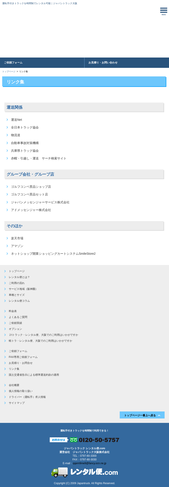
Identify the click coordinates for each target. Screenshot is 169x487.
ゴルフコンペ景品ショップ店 (31, 186)
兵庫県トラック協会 (25, 150)
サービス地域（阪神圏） (23, 288)
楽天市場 (17, 238)
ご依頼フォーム (13, 62)
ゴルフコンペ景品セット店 (29, 194)
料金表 (13, 311)
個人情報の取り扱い (21, 391)
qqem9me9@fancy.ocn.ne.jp (89, 463)
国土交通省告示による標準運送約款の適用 (34, 374)
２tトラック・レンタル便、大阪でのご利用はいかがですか (43, 334)
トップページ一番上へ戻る (140, 415)
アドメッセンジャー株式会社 (31, 210)
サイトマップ (17, 402)
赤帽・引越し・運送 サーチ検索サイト (38, 158)
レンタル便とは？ (19, 277)
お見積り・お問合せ (21, 362)
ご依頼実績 (15, 323)
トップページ (8, 71)
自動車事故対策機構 (25, 143)
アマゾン (17, 246)
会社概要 (14, 385)
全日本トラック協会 (25, 127)
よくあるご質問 (18, 317)
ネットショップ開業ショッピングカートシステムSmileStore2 (53, 253)
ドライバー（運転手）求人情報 (27, 397)
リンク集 (14, 368)
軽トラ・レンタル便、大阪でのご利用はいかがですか (40, 340)
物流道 (15, 135)
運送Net (16, 119)
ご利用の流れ (17, 283)
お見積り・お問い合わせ (103, 62)
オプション (15, 328)
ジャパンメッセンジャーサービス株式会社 (40, 202)
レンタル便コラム (19, 300)
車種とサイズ (17, 294)
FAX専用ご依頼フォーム (23, 357)
